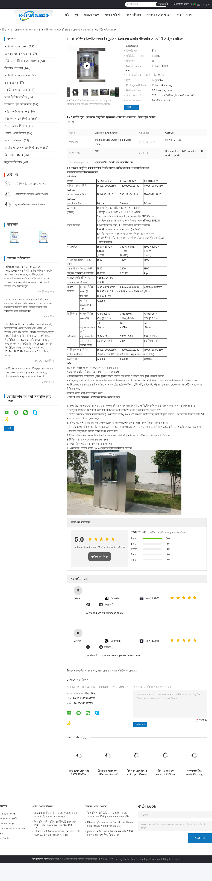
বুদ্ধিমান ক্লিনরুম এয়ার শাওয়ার (30, 204)
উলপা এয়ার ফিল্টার (15, 126)
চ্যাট (129, 107)
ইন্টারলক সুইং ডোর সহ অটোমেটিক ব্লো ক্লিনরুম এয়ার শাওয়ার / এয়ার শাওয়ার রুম (110, 824)
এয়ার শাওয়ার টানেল (16, 46)
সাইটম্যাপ (5, 838)
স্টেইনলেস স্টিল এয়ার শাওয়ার (21, 61)
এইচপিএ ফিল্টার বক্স (15, 111)
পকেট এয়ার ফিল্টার (15, 133)
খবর (178, 14)
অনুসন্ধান (162, 4)
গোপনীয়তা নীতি (40, 859)
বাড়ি (67, 14)
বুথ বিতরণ (10, 82)
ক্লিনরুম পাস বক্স (13, 68)
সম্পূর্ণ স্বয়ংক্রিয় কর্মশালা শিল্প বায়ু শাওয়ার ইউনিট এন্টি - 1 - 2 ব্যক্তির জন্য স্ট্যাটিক (194, 772)
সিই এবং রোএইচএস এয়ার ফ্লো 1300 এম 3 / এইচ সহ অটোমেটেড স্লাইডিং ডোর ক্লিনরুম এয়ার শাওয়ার (136, 772)
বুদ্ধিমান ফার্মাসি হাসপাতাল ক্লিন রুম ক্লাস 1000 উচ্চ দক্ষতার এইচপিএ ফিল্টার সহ (110, 833)
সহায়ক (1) (109, 604)
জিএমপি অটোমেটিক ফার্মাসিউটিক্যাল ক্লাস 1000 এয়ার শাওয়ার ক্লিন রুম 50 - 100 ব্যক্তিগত (55, 824)
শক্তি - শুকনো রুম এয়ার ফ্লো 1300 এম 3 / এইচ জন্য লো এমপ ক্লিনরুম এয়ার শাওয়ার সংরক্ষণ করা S (165, 772)
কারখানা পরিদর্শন (112, 14)
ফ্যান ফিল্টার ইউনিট (15, 97)
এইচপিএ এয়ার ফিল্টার (17, 118)
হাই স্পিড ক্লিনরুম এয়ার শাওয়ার (31, 184)
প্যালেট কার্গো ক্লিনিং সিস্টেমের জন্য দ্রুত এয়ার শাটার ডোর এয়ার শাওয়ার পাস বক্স (57, 833)
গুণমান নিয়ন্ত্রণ (133, 14)
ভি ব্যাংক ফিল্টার (13, 140)
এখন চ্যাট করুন (181, 4)
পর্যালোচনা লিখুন (99, 556)
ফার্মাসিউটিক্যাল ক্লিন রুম (124, 670)
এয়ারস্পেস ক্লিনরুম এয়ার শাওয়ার (31, 194)
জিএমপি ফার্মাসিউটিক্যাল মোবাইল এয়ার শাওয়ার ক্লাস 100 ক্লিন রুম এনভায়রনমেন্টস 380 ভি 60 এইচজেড (108, 815)
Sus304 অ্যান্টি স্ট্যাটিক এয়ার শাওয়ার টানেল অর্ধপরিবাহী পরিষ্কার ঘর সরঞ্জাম (56, 815)
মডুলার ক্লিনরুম (13, 162)
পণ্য (76, 14)
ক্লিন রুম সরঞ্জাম (13, 155)
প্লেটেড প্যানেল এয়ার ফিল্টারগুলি (23, 147)
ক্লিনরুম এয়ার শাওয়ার (25, 29)
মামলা (189, 14)
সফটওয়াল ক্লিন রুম (15, 90)
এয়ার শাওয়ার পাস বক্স (17, 75)
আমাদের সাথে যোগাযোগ (158, 14)
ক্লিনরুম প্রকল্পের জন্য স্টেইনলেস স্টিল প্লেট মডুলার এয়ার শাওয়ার (108, 772)
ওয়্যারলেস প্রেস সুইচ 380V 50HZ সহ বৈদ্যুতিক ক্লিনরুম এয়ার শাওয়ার (79, 772)
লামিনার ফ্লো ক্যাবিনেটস (18, 104)
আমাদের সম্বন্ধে (91, 14)
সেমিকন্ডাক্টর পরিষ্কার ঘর (84, 670)
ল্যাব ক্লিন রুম (104, 670)
